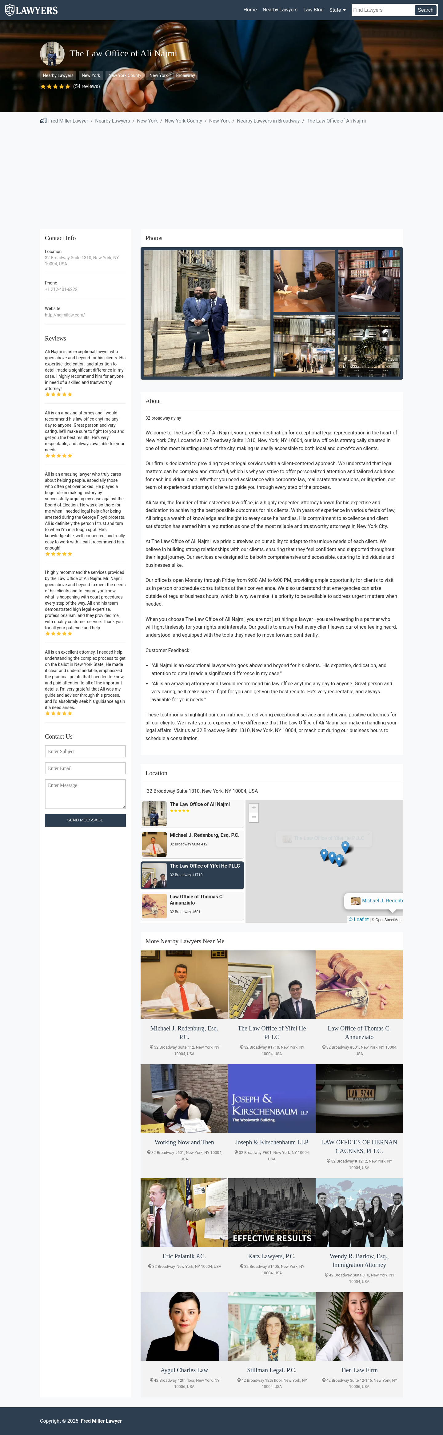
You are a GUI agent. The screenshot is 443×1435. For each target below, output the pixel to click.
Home (250, 10)
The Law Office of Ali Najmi (336, 121)
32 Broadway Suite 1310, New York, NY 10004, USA (82, 260)
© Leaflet (359, 919)
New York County (124, 75)
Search (425, 10)
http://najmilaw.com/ (65, 314)
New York (91, 75)
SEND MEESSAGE (85, 820)
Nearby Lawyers (280, 10)
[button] (324, 855)
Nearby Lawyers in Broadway (268, 121)
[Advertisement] (221, 173)
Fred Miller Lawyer (68, 121)
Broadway (185, 75)
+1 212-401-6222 (61, 289)
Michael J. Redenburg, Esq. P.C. (329, 838)
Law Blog (313, 10)
